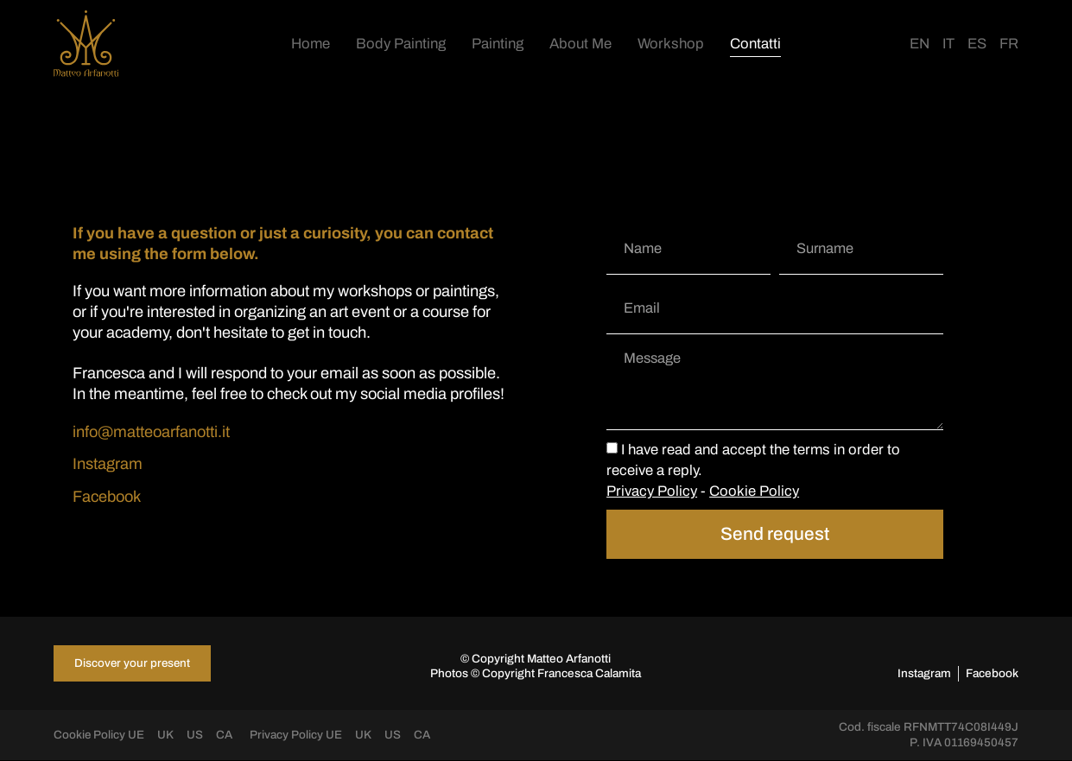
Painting (497, 43)
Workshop (670, 43)
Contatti (755, 43)
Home (310, 43)
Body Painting (401, 43)
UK (166, 736)
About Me (580, 43)
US (195, 736)
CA (225, 736)
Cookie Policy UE (99, 736)
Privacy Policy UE (297, 736)
